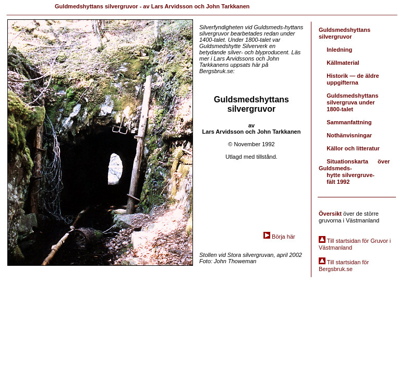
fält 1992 (338, 182)
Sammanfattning (349, 122)
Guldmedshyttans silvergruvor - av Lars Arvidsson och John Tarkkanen (152, 6)
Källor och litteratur (353, 148)
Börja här (283, 236)
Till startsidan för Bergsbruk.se (344, 265)
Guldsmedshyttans (352, 95)
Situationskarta (348, 161)
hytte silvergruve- (351, 175)
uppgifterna (342, 82)
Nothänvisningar (349, 135)
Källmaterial (343, 63)
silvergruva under (351, 102)
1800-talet (340, 109)
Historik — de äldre (353, 76)
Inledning (339, 49)
